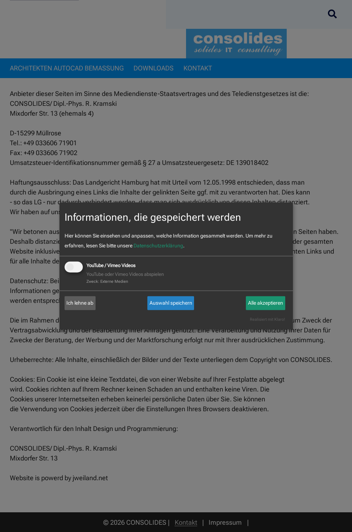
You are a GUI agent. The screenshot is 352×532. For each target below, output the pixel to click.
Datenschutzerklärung (158, 245)
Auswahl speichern (171, 303)
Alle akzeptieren (265, 303)
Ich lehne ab (79, 303)
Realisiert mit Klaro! (267, 319)
